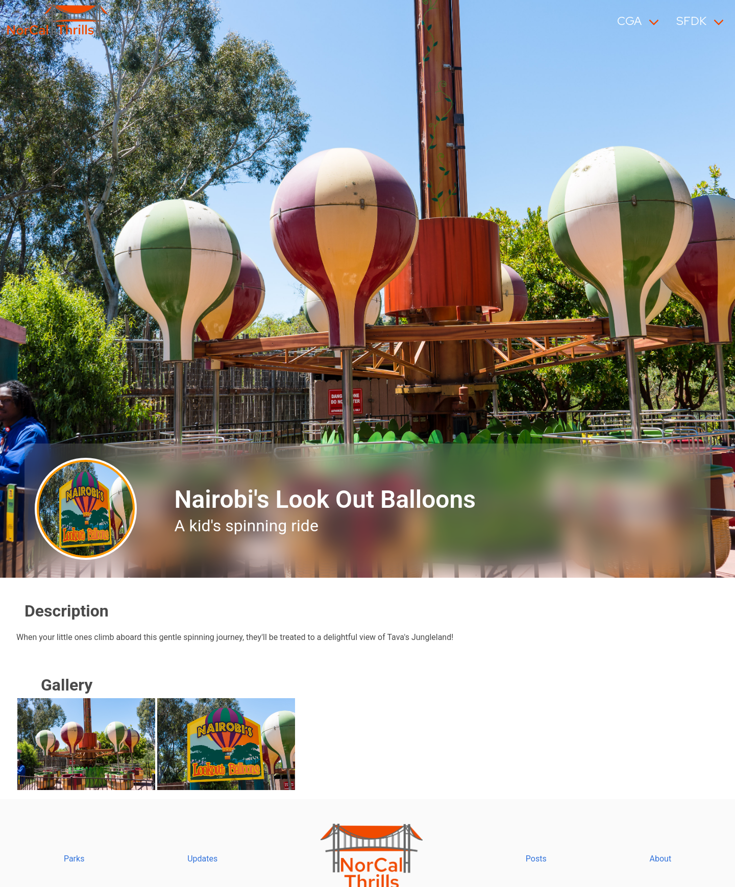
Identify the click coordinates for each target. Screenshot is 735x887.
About (661, 859)
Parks (74, 859)
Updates (202, 859)
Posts (536, 859)
